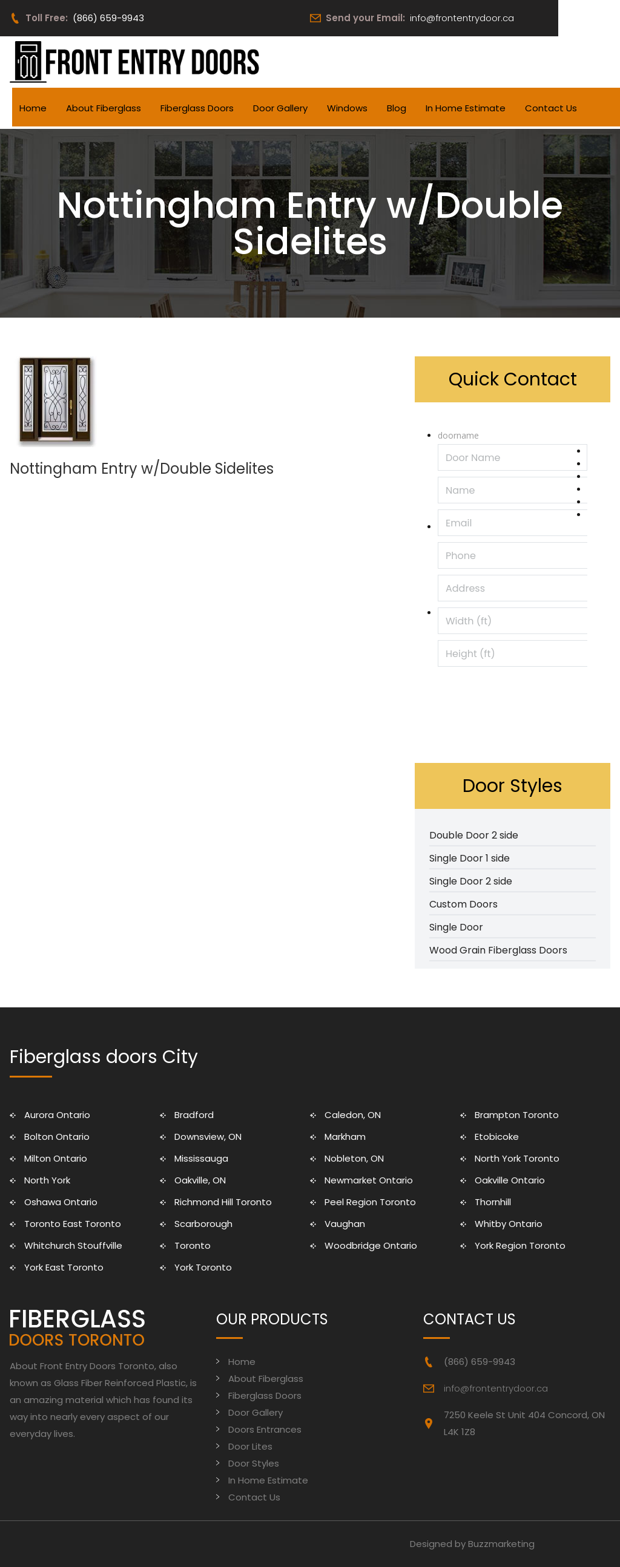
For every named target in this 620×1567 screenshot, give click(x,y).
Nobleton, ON (354, 1158)
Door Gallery (280, 108)
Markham (345, 1136)
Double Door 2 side (473, 835)
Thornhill (493, 1202)
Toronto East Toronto (72, 1223)
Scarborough (203, 1223)
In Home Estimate (466, 108)
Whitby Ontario (508, 1223)
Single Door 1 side (469, 858)
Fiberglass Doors (197, 108)
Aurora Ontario (57, 1114)
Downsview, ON (208, 1136)
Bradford (194, 1114)
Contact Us (551, 108)
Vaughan (345, 1223)
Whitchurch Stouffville (73, 1245)
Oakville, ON (200, 1180)
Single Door (456, 927)
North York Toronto (517, 1158)
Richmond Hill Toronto (223, 1202)
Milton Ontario (55, 1158)
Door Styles (253, 1463)
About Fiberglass (103, 108)
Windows (347, 108)
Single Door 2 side (470, 881)
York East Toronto (64, 1267)
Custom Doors (463, 904)
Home (33, 108)
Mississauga (201, 1158)
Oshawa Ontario (60, 1202)
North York (47, 1180)
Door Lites (250, 1446)
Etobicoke (497, 1136)
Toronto (192, 1245)
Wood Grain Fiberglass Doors (498, 950)
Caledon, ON (353, 1114)
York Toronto (203, 1267)
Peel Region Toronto (370, 1202)
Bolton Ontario (57, 1136)
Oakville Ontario (510, 1180)
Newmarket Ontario (369, 1180)
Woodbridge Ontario (371, 1245)
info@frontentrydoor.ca (462, 17)
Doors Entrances (265, 1429)
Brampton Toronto (517, 1114)
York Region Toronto (520, 1245)
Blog (396, 108)
